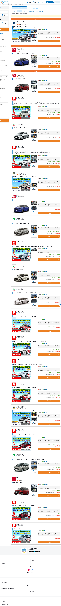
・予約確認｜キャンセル (5, 575)
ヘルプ (60, 303)
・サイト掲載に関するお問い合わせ (7, 588)
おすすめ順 (14, 11)
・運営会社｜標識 (4, 598)
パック (2, 560)
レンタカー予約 (6, 4)
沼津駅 (16, 4)
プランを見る (52, 40)
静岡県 (12, 4)
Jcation (2, 4)
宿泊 (33, 560)
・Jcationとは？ (4, 595)
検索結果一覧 (21, 4)
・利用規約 (3, 601)
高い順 (24, 11)
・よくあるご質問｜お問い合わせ (7, 579)
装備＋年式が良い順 (39, 11)
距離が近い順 (31, 11)
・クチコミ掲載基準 (4, 582)
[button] (14, 11)
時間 (4, 14)
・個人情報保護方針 (4, 604)
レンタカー (3, 563)
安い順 (19, 11)
